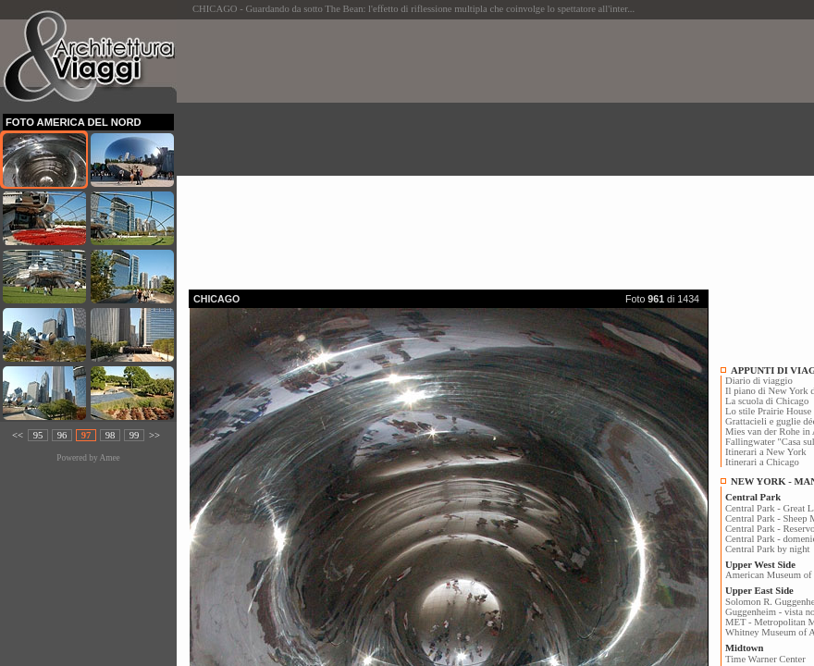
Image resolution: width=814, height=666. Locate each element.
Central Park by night (767, 549)
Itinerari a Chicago (762, 462)
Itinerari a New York (766, 452)
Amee (109, 457)
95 (38, 435)
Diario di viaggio (759, 381)
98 (110, 435)
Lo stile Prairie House (768, 411)
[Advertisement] (501, 148)
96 (62, 435)
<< (17, 435)
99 (135, 435)
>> (154, 435)
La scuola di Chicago (766, 401)
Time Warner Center (765, 659)
